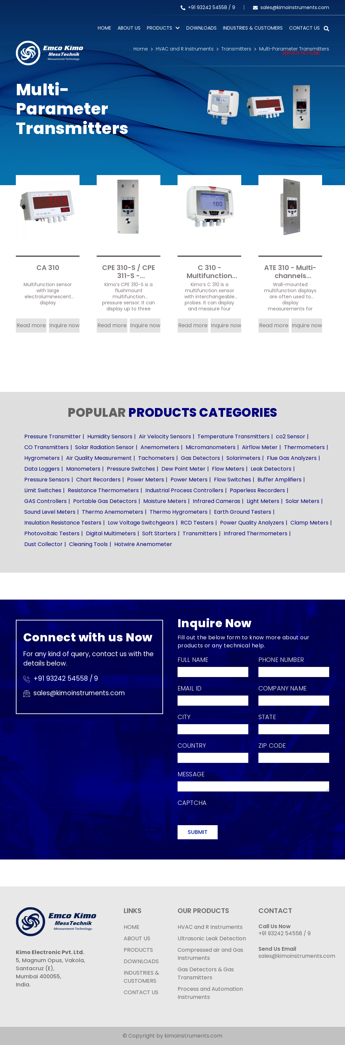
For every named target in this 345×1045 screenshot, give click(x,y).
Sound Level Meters (49, 512)
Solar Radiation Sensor (104, 447)
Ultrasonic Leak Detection (212, 938)
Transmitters (200, 533)
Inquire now (64, 325)
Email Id (189, 688)
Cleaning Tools (88, 544)
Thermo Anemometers (112, 512)
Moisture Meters (164, 501)
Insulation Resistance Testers (62, 523)
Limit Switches (42, 490)
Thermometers (304, 447)
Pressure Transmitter (52, 436)
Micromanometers (211, 447)
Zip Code (272, 745)
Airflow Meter (260, 447)
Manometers (83, 469)
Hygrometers (42, 458)
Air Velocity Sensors (165, 436)
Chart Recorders (98, 479)
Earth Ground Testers (242, 512)
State (267, 717)
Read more (31, 325)
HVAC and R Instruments (210, 927)
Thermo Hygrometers (179, 512)
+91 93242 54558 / (206, 7)
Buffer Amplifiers (279, 479)
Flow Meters (228, 469)
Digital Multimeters (111, 533)
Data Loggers (42, 469)
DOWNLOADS (141, 961)
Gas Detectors (200, 458)
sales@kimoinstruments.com (291, 7)
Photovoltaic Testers (52, 533)
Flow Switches (232, 479)
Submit (198, 832)
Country (192, 745)
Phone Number (281, 659)
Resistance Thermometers (103, 490)
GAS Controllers (45, 501)
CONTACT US (141, 992)
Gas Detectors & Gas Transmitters (206, 973)
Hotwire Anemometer (143, 544)
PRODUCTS (159, 28)
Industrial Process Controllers (184, 490)
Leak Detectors (271, 469)
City (184, 717)
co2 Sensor (290, 436)
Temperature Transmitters (233, 436)
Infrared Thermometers (255, 533)
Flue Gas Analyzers (292, 458)
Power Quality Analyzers (252, 523)
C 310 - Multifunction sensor (209, 271)
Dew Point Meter (183, 469)
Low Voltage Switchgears (141, 523)
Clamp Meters (309, 523)
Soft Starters (159, 533)
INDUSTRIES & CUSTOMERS (141, 977)
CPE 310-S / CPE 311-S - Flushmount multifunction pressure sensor (128, 271)
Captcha (192, 803)
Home (104, 28)
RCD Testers (197, 523)
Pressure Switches (131, 469)
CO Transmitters (46, 447)
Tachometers (156, 458)
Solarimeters (243, 458)
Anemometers (159, 447)
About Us (129, 28)
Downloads (201, 28)
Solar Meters (302, 501)
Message (191, 774)
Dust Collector (43, 544)
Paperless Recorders (257, 490)
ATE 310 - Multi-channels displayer (290, 271)
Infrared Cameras (216, 501)
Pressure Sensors (47, 479)
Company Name (282, 688)
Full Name (193, 659)
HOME (131, 927)
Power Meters (145, 479)
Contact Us (304, 28)
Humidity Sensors (109, 436)
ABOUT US (137, 938)
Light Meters (263, 501)
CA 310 (47, 268)
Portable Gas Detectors (105, 501)
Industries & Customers (253, 28)
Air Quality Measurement (99, 458)
